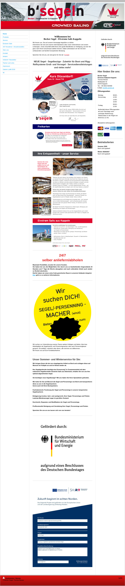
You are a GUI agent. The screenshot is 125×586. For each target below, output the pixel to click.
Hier (34, 275)
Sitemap (18, 578)
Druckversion (8, 578)
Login (120, 578)
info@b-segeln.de (108, 88)
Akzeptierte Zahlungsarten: (106, 123)
